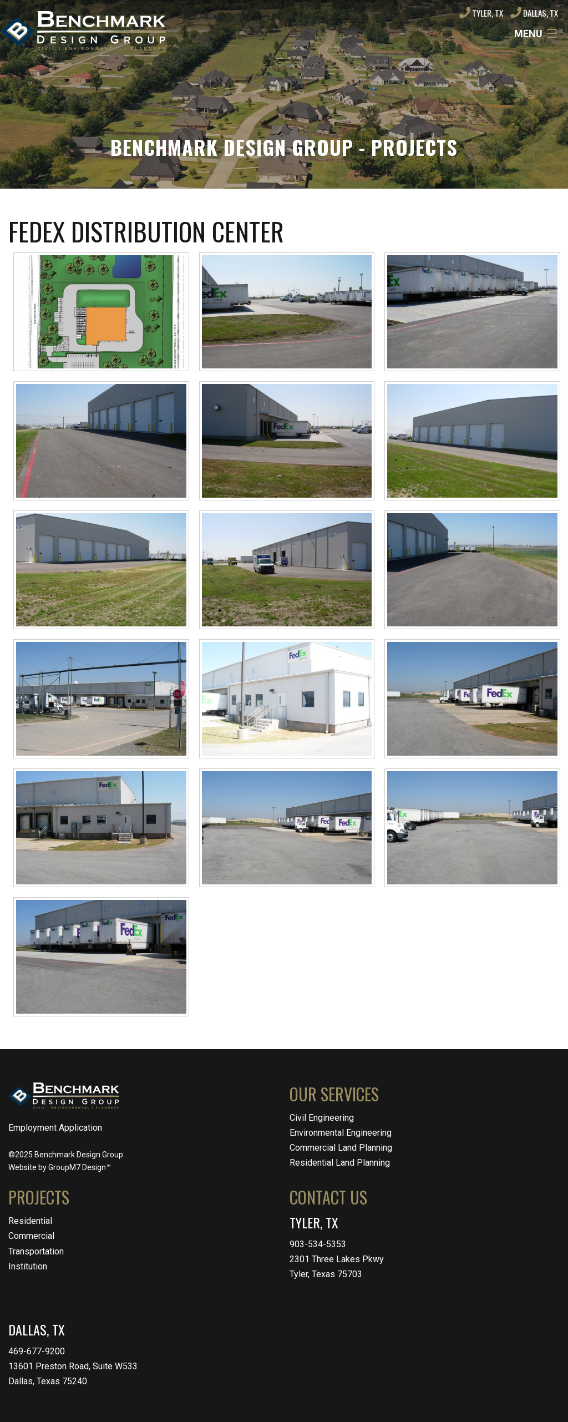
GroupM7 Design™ (79, 1167)
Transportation (36, 1251)
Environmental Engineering (341, 1132)
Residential (30, 1221)
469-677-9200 (36, 1351)
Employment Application (55, 1127)
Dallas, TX (534, 13)
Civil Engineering (322, 1117)
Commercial (31, 1236)
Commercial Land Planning (341, 1147)
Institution (27, 1266)
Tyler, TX (481, 13)
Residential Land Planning (340, 1162)
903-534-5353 (318, 1244)
